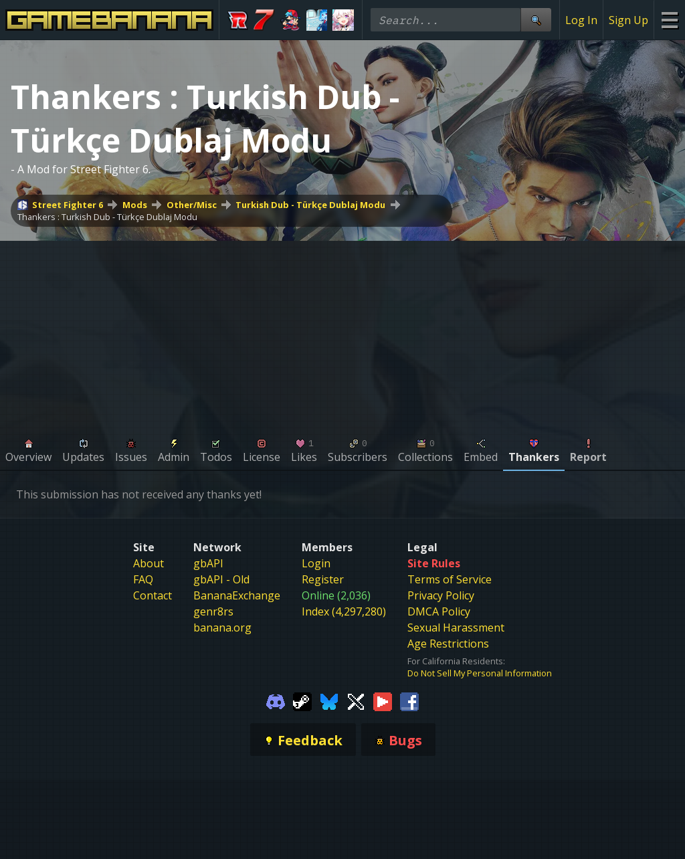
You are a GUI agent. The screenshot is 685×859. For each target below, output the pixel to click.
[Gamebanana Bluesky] (329, 700)
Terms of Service (449, 579)
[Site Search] (535, 19)
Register (323, 579)
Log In (581, 20)
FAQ (143, 579)
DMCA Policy (438, 611)
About (148, 563)
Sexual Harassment (455, 627)
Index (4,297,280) (344, 611)
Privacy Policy (440, 595)
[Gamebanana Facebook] (409, 700)
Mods (134, 205)
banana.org (222, 627)
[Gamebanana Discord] (275, 700)
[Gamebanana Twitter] (356, 700)
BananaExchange (236, 595)
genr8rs (213, 611)
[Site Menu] (669, 19)
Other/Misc (192, 205)
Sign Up (628, 20)
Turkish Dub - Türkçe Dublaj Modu (310, 205)
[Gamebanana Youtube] (382, 700)
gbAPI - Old (221, 579)
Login (316, 563)
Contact (152, 595)
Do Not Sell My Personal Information (479, 673)
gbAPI (208, 563)
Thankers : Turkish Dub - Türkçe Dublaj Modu (107, 217)
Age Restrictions (448, 643)
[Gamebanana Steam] (302, 700)
